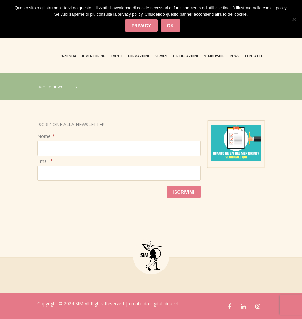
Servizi (161, 56)
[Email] (119, 173)
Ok (170, 25)
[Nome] (119, 148)
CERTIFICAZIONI (185, 56)
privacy (141, 25)
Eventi (116, 56)
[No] (294, 19)
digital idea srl (164, 303)
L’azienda (68, 56)
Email (45, 161)
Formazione (139, 56)
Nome (46, 136)
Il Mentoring (94, 56)
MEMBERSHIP (214, 56)
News (234, 56)
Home (42, 87)
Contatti (253, 56)
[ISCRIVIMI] (183, 192)
